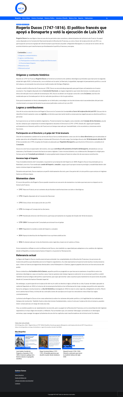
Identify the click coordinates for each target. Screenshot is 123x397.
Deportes (80, 18)
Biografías (18, 18)
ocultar (29, 52)
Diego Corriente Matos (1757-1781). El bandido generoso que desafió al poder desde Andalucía (50, 353)
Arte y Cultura (26, 18)
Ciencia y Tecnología (37, 18)
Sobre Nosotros (19, 375)
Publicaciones (89, 18)
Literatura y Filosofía (61, 18)
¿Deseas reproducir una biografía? (24, 380)
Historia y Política (49, 18)
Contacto (17, 383)
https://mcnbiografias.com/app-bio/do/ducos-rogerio (30, 327)
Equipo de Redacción (20, 378)
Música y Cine (73, 18)
